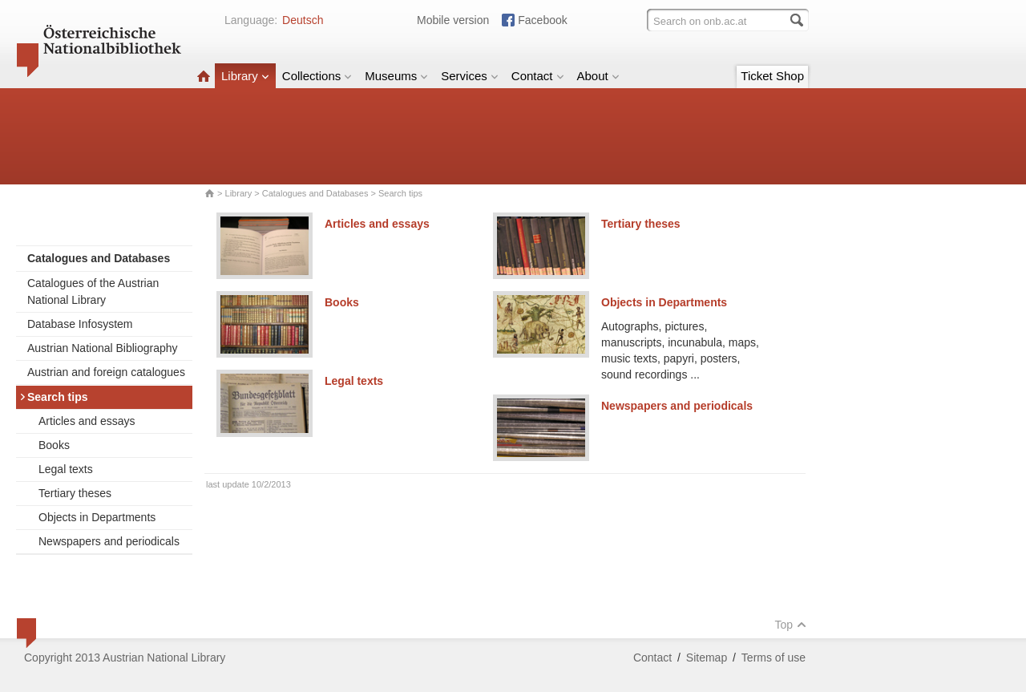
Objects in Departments (97, 517)
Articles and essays (86, 421)
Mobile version (453, 20)
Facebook (542, 20)
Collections (317, 76)
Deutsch (302, 20)
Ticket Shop (772, 76)
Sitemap (706, 657)
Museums (396, 76)
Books (54, 445)
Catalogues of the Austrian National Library (93, 291)
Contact (537, 76)
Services (470, 76)
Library (245, 76)
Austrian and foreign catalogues (106, 372)
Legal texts (65, 469)
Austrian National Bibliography (102, 348)
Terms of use (773, 657)
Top (790, 624)
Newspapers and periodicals (109, 541)
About (598, 76)
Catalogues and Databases (315, 193)
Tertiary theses (74, 493)
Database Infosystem (80, 324)
